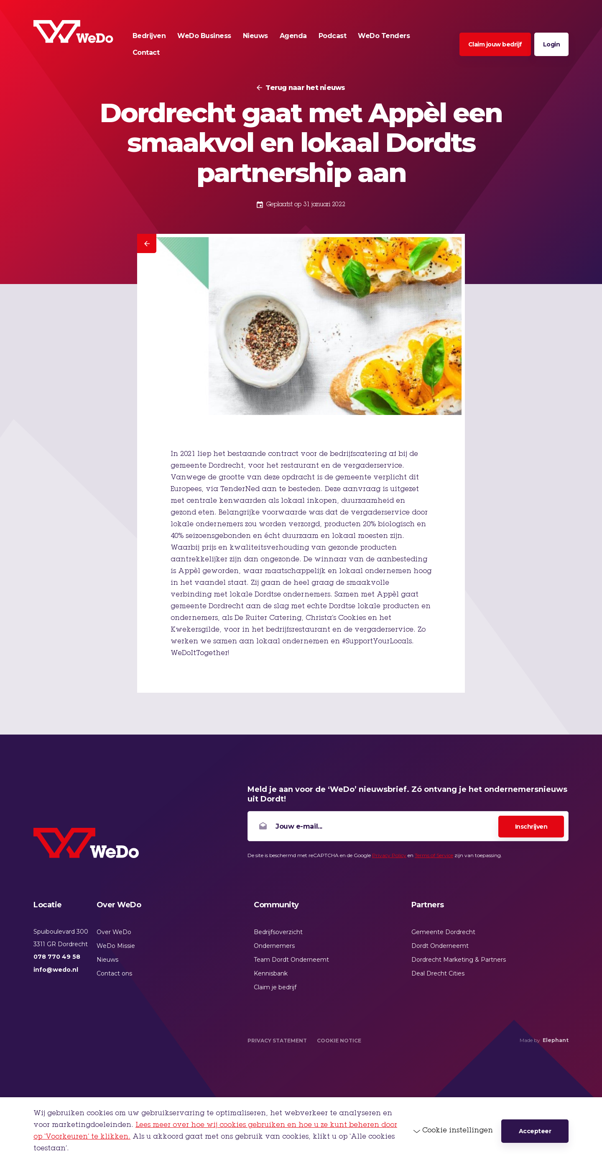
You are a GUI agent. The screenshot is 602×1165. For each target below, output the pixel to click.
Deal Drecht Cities (437, 973)
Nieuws (107, 959)
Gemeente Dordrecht (443, 932)
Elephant (556, 1040)
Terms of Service (434, 855)
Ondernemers (274, 946)
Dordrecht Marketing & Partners (458, 959)
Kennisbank (271, 973)
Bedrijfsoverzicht (278, 932)
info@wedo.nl (55, 969)
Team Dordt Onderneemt (291, 959)
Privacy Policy (389, 855)
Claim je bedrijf (275, 987)
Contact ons (114, 973)
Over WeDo (114, 932)
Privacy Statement (277, 1040)
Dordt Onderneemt (440, 946)
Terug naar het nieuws (305, 87)
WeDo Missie (116, 946)
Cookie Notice (339, 1040)
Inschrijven (531, 826)
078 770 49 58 (56, 956)
